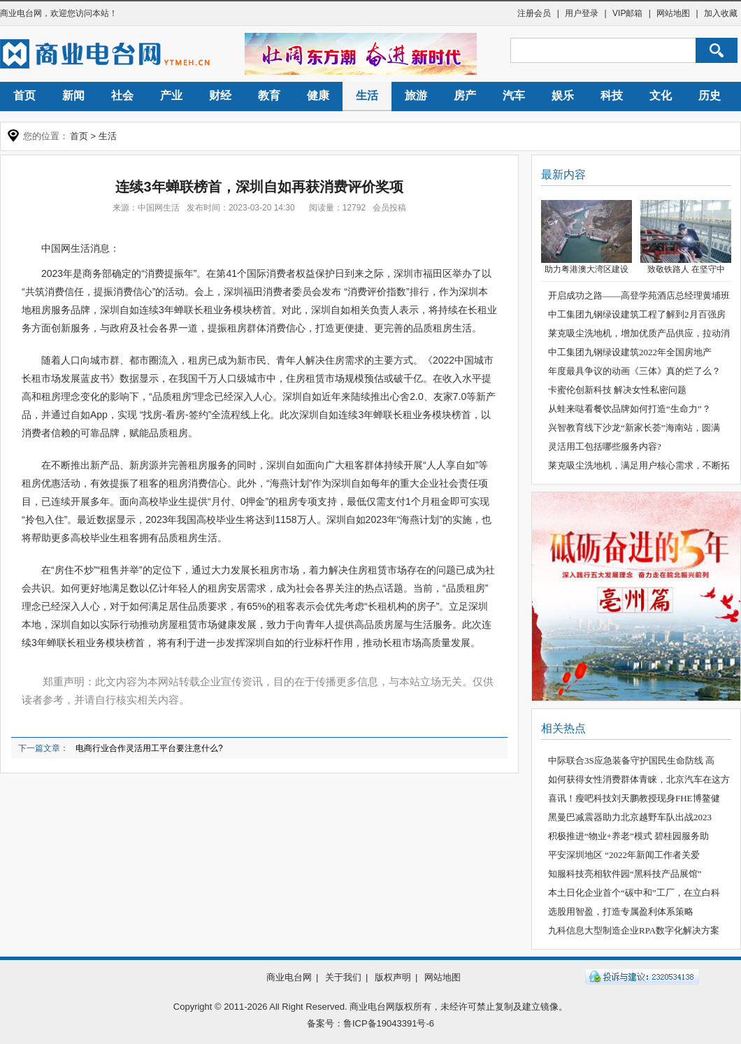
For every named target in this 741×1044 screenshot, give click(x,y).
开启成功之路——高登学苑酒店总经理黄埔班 (639, 295)
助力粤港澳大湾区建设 (586, 269)
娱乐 (563, 95)
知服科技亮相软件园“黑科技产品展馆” (625, 873)
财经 (220, 95)
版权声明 (393, 977)
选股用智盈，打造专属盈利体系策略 (620, 911)
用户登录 (581, 13)
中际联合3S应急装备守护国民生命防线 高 (631, 760)
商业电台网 (21, 13)
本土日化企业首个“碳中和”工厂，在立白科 (634, 892)
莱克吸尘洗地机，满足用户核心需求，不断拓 (639, 465)
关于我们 (343, 977)
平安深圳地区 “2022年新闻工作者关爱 (624, 855)
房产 (465, 95)
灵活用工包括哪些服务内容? (604, 446)
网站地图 (673, 13)
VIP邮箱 (627, 13)
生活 (367, 95)
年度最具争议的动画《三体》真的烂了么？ (634, 371)
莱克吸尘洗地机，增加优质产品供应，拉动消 (639, 333)
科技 (611, 95)
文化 (660, 95)
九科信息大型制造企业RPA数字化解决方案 (633, 930)
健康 (318, 95)
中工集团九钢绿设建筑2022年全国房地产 (630, 352)
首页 (24, 95)
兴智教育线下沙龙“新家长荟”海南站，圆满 (634, 427)
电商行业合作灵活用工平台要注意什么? (149, 748)
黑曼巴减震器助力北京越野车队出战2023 (630, 817)
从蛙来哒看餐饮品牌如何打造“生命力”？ (629, 408)
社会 (122, 95)
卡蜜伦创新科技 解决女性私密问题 (617, 390)
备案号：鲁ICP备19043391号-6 (370, 1023)
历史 (709, 95)
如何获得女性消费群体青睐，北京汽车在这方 (639, 779)
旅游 (416, 95)
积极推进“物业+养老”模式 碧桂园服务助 (628, 836)
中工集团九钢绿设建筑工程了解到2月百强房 (637, 314)
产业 (171, 95)
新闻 (73, 95)
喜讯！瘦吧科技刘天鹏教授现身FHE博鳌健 (634, 798)
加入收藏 (721, 13)
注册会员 (534, 13)
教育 (269, 95)
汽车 (514, 95)
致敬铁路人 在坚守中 (686, 269)
